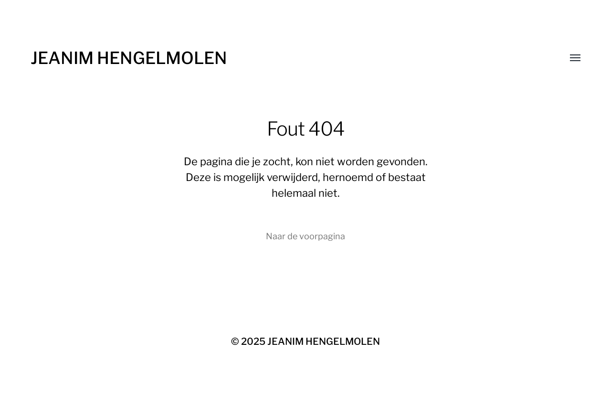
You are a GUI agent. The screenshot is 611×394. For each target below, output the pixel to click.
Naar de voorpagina (305, 236)
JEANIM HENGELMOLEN (129, 58)
